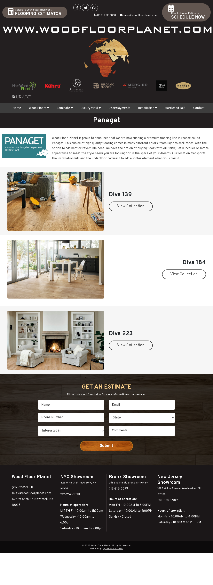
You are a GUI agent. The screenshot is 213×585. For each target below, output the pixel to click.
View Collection (131, 206)
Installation (147, 108)
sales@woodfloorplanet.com (140, 15)
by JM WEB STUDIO (113, 548)
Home (16, 108)
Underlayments (119, 108)
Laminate (65, 108)
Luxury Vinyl (91, 108)
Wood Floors (39, 108)
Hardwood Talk (175, 108)
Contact (199, 108)
